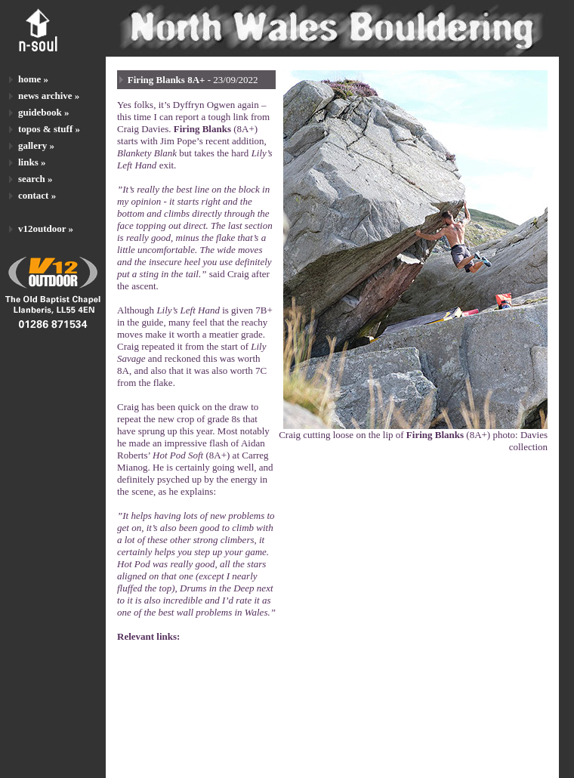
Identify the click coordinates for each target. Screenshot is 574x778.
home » (33, 79)
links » (32, 162)
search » (35, 178)
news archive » (48, 95)
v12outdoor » (45, 228)
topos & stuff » (49, 128)
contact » (37, 195)
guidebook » (43, 112)
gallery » (36, 145)
